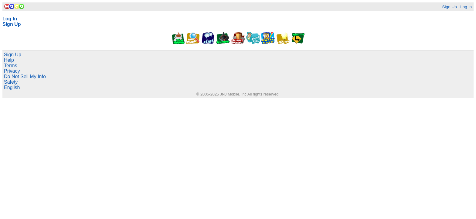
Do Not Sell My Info (25, 76)
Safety (11, 82)
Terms (10, 65)
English (12, 87)
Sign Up (449, 7)
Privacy (12, 71)
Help (9, 60)
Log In (466, 7)
